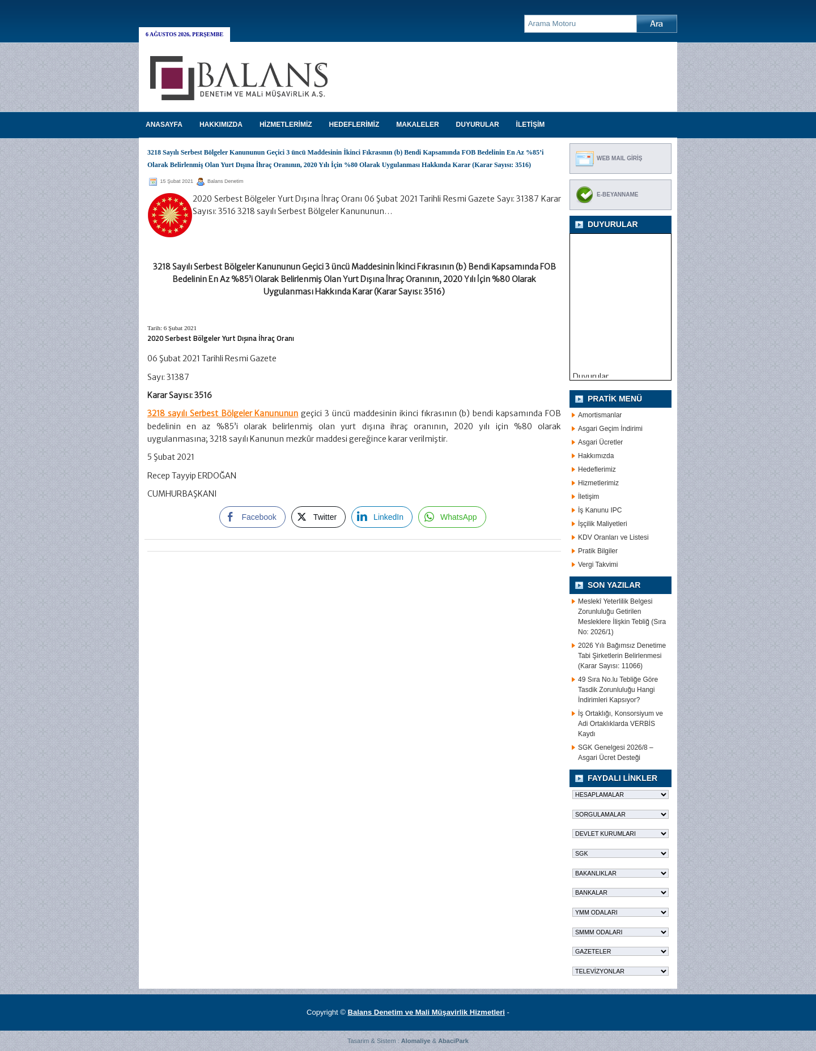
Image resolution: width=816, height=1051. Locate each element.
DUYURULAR (477, 125)
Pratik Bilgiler (598, 551)
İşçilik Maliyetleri (602, 524)
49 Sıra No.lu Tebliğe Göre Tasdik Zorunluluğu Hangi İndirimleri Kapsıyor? (618, 690)
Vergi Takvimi (598, 565)
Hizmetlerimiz (598, 483)
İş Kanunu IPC (600, 510)
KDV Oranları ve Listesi (613, 537)
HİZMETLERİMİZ (286, 125)
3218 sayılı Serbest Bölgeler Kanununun (222, 413)
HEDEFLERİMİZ (354, 125)
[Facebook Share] (252, 517)
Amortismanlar (600, 415)
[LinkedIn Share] (382, 517)
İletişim (588, 497)
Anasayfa (164, 125)
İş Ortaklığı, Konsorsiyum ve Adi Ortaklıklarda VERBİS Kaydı (620, 724)
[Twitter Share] (318, 517)
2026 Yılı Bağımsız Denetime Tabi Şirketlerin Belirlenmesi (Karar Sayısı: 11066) (622, 656)
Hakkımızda (596, 456)
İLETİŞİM (530, 125)
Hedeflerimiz (597, 469)
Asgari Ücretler (600, 442)
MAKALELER (417, 125)
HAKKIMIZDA (221, 125)
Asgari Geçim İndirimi (610, 429)
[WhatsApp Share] (452, 517)
